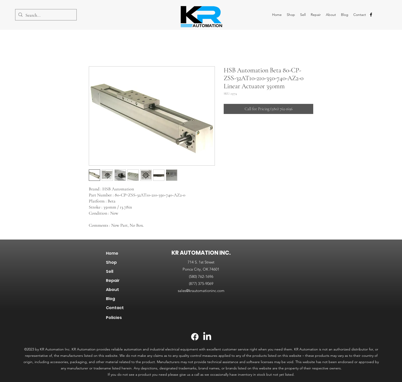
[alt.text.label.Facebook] (371, 14)
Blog (110, 299)
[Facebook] (195, 337)
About (112, 289)
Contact (115, 308)
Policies (114, 317)
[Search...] (45, 15)
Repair (113, 280)
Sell (109, 271)
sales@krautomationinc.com (201, 290)
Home (112, 253)
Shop (111, 262)
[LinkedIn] (207, 337)
